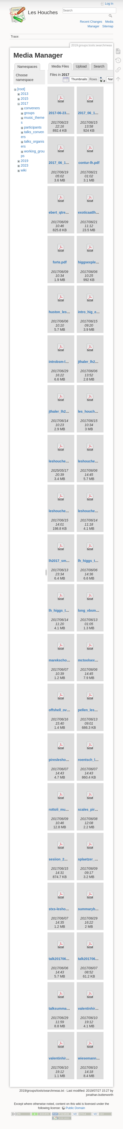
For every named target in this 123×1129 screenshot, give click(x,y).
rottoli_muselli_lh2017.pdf (70, 809)
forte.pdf (60, 262)
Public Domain (75, 1108)
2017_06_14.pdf (61, 163)
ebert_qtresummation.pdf (69, 212)
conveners (32, 108)
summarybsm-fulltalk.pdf (98, 909)
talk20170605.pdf (62, 959)
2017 (24, 103)
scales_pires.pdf (91, 809)
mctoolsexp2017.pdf (94, 660)
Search (111, 15)
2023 (24, 165)
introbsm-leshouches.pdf (69, 362)
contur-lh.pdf (88, 163)
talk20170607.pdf (91, 959)
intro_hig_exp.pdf (92, 312)
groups (29, 113)
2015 (24, 98)
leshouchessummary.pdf (98, 511)
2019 (24, 161)
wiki (23, 170)
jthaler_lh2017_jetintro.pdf (99, 362)
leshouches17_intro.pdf (68, 461)
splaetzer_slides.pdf (94, 859)
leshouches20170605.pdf (98, 461)
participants (33, 127)
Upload (81, 66)
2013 (24, 94)
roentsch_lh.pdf (91, 760)
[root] (21, 89)
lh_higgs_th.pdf (90, 561)
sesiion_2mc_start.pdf (67, 859)
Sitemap (107, 26)
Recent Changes (91, 21)
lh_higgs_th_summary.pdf (70, 610)
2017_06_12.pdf (90, 113)
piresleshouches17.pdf (67, 760)
